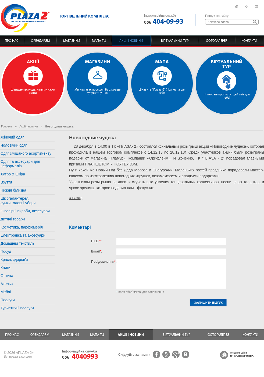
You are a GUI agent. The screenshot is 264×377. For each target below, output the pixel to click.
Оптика (7, 276)
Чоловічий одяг (14, 145)
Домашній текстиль (17, 243)
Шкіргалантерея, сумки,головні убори (18, 200)
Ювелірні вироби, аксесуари (25, 211)
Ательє (7, 284)
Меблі (6, 292)
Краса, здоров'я (14, 259)
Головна (6, 126)
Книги (5, 267)
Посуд (6, 251)
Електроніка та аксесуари (23, 235)
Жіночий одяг (12, 137)
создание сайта (242, 354)
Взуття (6, 182)
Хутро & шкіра (13, 174)
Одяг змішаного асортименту (26, 153)
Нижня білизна (13, 190)
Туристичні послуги (17, 308)
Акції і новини (131, 41)
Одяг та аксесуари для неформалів (20, 163)
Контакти (249, 41)
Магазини (71, 41)
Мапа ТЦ (99, 41)
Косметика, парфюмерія (22, 227)
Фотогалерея (216, 41)
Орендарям (40, 41)
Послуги (8, 300)
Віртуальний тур (175, 41)
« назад (75, 198)
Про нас (12, 41)
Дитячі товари (13, 219)
